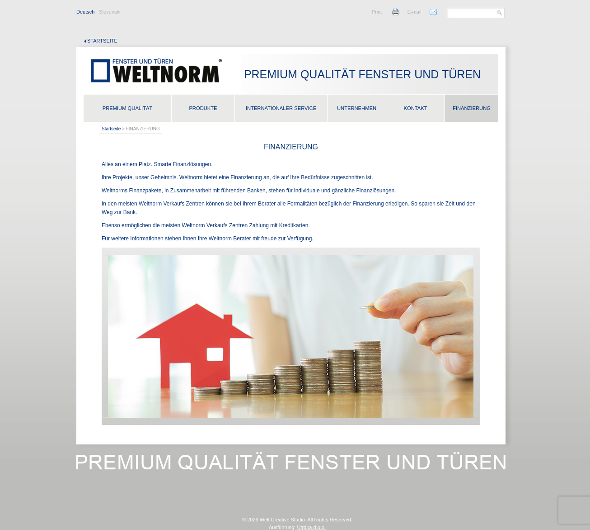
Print (377, 11)
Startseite (102, 40)
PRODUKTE (203, 108)
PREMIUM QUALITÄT (128, 108)
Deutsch (85, 11)
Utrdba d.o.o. (311, 527)
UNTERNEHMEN (356, 108)
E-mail (414, 11)
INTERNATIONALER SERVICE (281, 108)
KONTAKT (415, 108)
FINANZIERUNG (472, 108)
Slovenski (109, 11)
